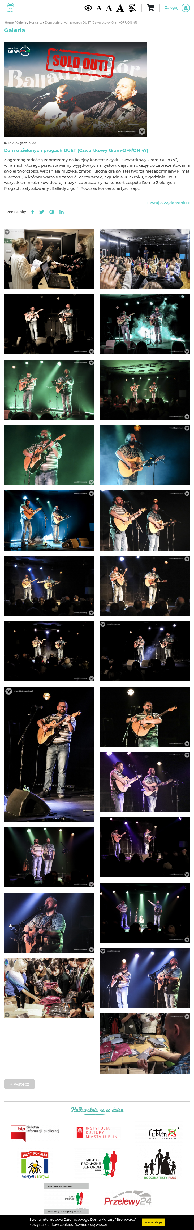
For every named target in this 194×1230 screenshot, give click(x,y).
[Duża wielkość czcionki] (120, 8)
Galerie (21, 22)
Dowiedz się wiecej (90, 1225)
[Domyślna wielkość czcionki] (99, 7)
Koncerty (36, 22)
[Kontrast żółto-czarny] (88, 7)
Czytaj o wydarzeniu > (168, 203)
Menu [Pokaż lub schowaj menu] (10, 8)
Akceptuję (153, 1222)
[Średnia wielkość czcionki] (109, 7)
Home (10, 22)
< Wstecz (19, 1084)
